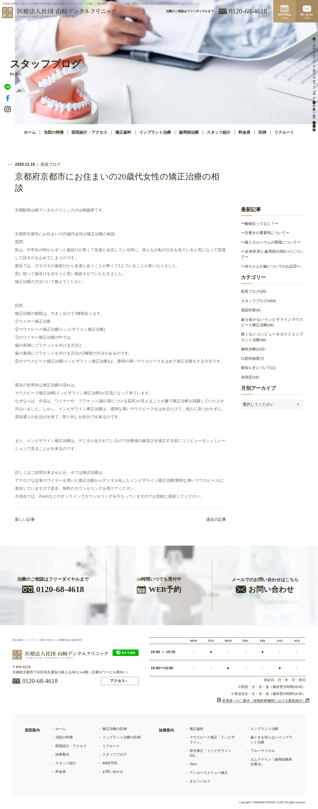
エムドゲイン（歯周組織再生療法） (271, 761)
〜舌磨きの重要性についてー (265, 233)
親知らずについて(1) (258, 368)
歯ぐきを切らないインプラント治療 (271, 739)
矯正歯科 (196, 729)
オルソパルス (200, 781)
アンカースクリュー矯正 (209, 773)
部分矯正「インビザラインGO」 (210, 753)
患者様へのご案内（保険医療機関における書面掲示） (261, 701)
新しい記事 (25, 520)
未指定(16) (250, 377)
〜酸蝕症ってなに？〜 (259, 223)
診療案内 (62, 755)
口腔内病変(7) (252, 359)
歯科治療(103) (253, 349)
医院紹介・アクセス (89, 132)
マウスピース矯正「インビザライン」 (212, 739)
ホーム (30, 132)
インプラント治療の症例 (121, 737)
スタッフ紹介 (219, 132)
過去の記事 (216, 520)
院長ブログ (51, 164)
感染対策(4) (250, 310)
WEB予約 (109, 763)
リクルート (284, 132)
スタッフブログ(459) (258, 301)
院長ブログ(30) (253, 291)
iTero (193, 764)
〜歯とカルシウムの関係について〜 (271, 242)
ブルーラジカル (262, 751)
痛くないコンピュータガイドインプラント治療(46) (272, 337)
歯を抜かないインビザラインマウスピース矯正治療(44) (272, 322)
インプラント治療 (264, 729)
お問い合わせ (112, 772)
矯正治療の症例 (114, 729)
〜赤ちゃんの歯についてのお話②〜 (271, 266)
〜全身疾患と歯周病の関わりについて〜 (272, 254)
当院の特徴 (54, 132)
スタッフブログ (114, 755)
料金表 (244, 132)
